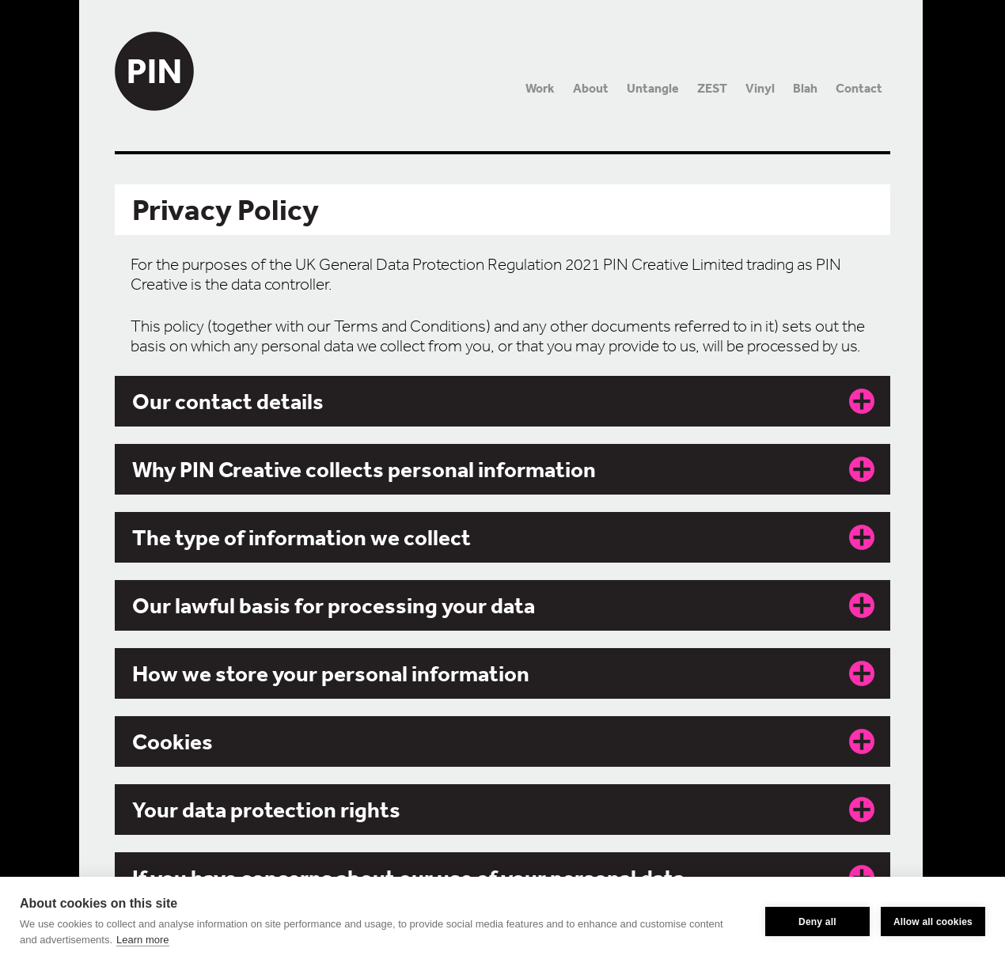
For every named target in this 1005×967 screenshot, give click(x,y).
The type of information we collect (301, 537)
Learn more (142, 940)
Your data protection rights (266, 809)
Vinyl (760, 88)
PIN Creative (154, 55)
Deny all (817, 921)
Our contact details (228, 401)
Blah (805, 88)
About (591, 88)
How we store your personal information (330, 673)
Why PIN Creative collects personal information (364, 469)
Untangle (653, 88)
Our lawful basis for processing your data (333, 605)
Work (540, 88)
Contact (859, 88)
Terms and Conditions (410, 326)
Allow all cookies (933, 921)
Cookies (172, 741)
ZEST (712, 88)
